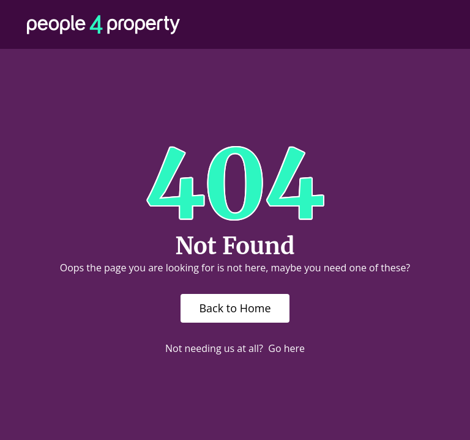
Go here (286, 348)
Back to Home (234, 308)
